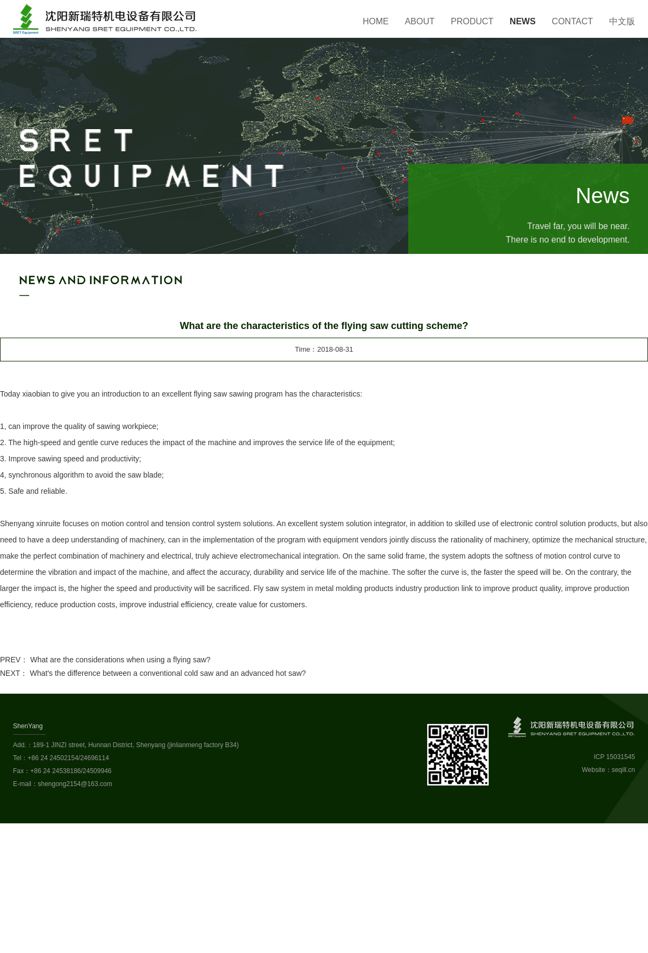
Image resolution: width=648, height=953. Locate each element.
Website (593, 770)
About (420, 21)
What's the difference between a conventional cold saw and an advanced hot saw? (168, 673)
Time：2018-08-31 (324, 349)
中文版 (622, 21)
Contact (572, 21)
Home (376, 21)
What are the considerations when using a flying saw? (120, 659)
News (523, 21)
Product (472, 21)
